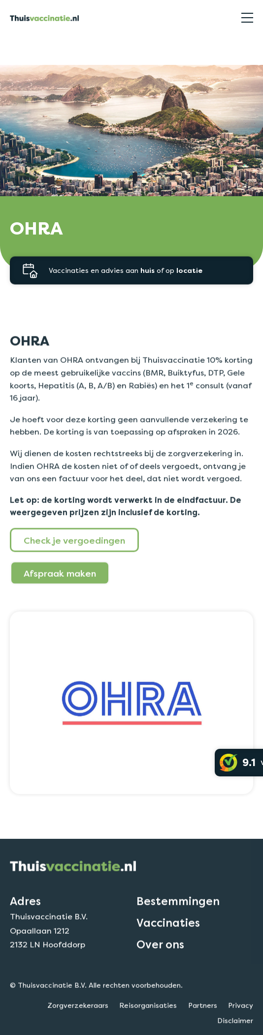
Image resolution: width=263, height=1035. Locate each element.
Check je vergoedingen (74, 567)
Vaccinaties (168, 950)
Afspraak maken (60, 600)
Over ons (160, 971)
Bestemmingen (178, 927)
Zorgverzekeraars (39, 46)
